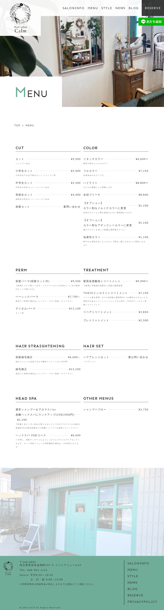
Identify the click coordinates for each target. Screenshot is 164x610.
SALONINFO (73, 8)
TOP (17, 125)
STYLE (106, 8)
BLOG (133, 8)
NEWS (120, 8)
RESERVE (153, 8)
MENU (93, 8)
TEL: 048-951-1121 (34, 570)
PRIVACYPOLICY (142, 602)
